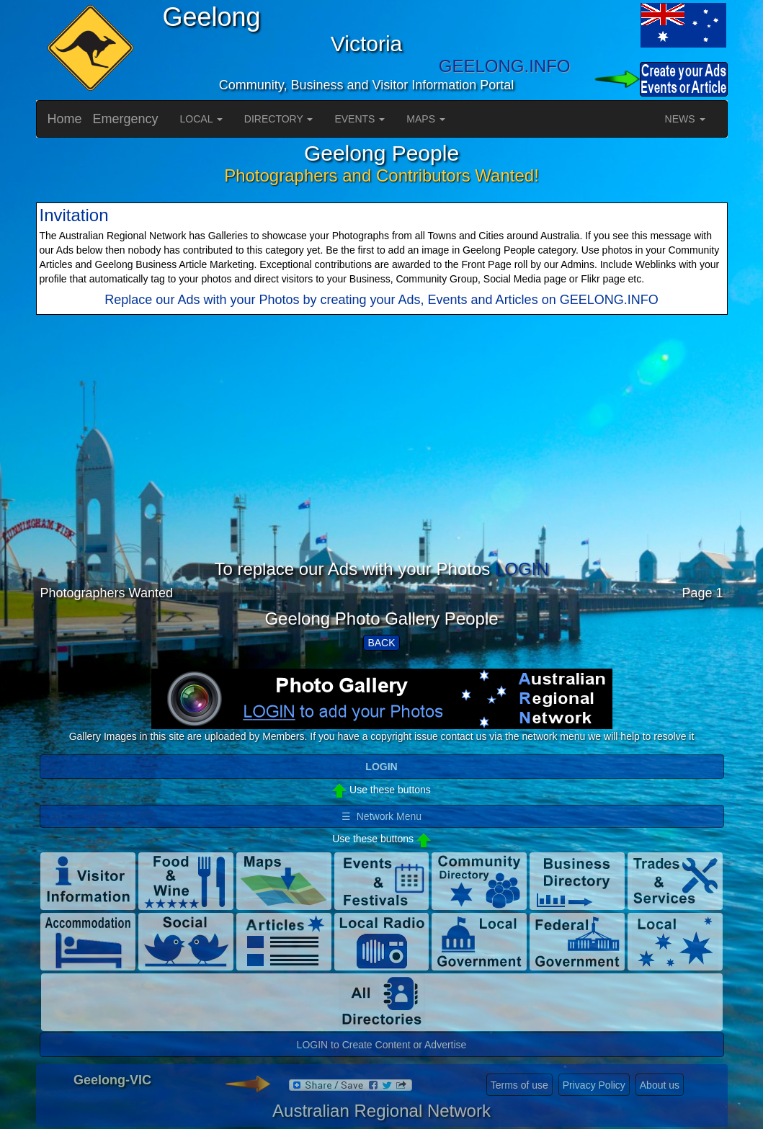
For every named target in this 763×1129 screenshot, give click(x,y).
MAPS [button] (425, 119)
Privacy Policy (594, 1085)
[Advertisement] (382, 459)
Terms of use (519, 1085)
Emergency (126, 119)
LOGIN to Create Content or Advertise (382, 1044)
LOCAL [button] (201, 119)
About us (659, 1085)
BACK (381, 642)
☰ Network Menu (381, 816)
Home (65, 119)
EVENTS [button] (359, 119)
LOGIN (522, 569)
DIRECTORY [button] (278, 119)
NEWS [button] (685, 119)
